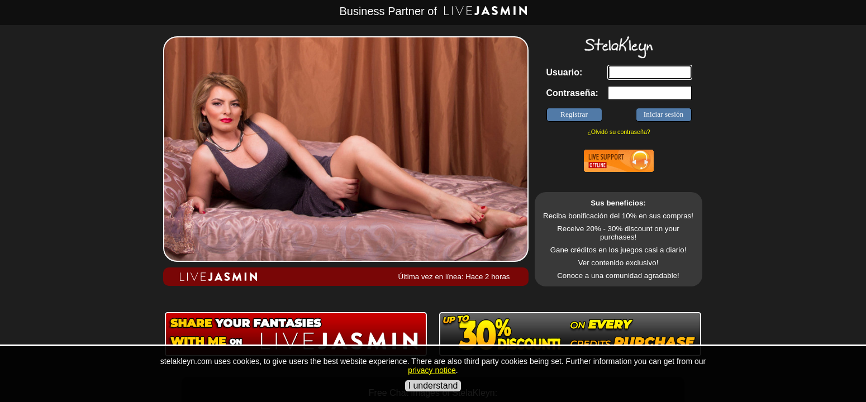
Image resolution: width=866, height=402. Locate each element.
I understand (433, 385)
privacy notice (432, 370)
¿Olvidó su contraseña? (618, 131)
